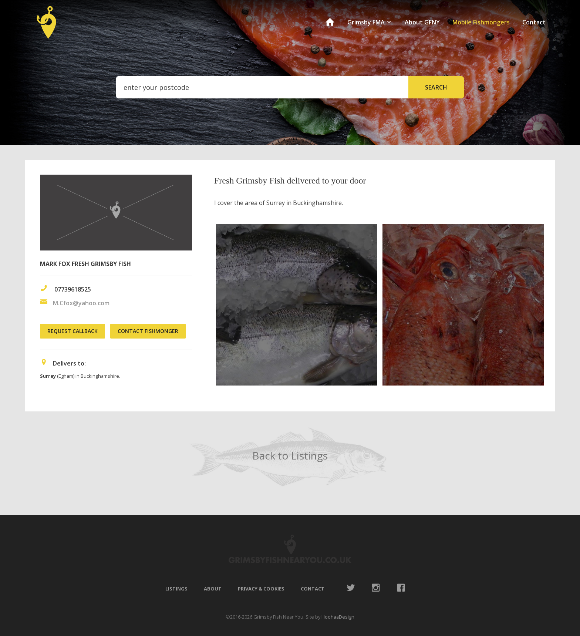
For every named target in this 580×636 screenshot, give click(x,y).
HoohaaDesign (337, 616)
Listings (176, 588)
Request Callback (72, 330)
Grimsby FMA (369, 22)
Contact (534, 22)
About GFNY (422, 22)
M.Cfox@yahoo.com (81, 303)
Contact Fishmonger (148, 330)
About (213, 588)
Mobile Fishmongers (481, 22)
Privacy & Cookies (261, 588)
